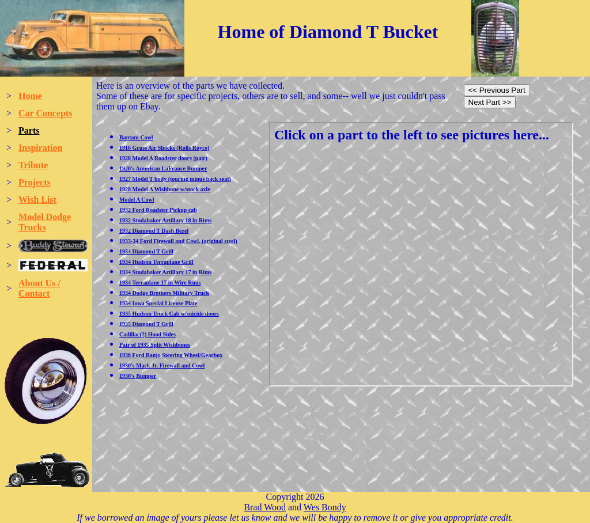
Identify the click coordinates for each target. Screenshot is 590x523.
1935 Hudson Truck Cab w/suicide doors (169, 313)
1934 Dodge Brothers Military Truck (164, 293)
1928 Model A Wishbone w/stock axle (164, 189)
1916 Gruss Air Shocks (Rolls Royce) (164, 148)
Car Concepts (45, 113)
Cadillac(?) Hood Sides (147, 334)
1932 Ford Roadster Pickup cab (158, 210)
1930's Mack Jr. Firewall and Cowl (162, 365)
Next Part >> (490, 102)
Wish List (37, 199)
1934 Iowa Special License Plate (158, 303)
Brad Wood (265, 507)
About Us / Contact (39, 288)
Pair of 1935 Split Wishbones (154, 345)
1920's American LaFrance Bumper (163, 168)
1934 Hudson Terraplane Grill (156, 262)
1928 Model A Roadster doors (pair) (163, 158)
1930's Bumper (137, 376)
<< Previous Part (496, 90)
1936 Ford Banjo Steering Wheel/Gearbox (170, 355)
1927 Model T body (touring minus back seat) (175, 179)
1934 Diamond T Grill (146, 251)
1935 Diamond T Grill (146, 324)
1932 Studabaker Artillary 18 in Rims (165, 220)
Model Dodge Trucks (44, 222)
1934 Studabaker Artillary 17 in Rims (165, 272)
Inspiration (40, 148)
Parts (28, 130)
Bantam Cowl (136, 137)
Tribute (33, 165)
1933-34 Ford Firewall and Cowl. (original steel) (178, 241)
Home (30, 96)
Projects (34, 182)
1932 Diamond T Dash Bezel (153, 231)
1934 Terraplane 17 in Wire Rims (160, 282)
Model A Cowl (136, 199)
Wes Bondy (325, 507)
